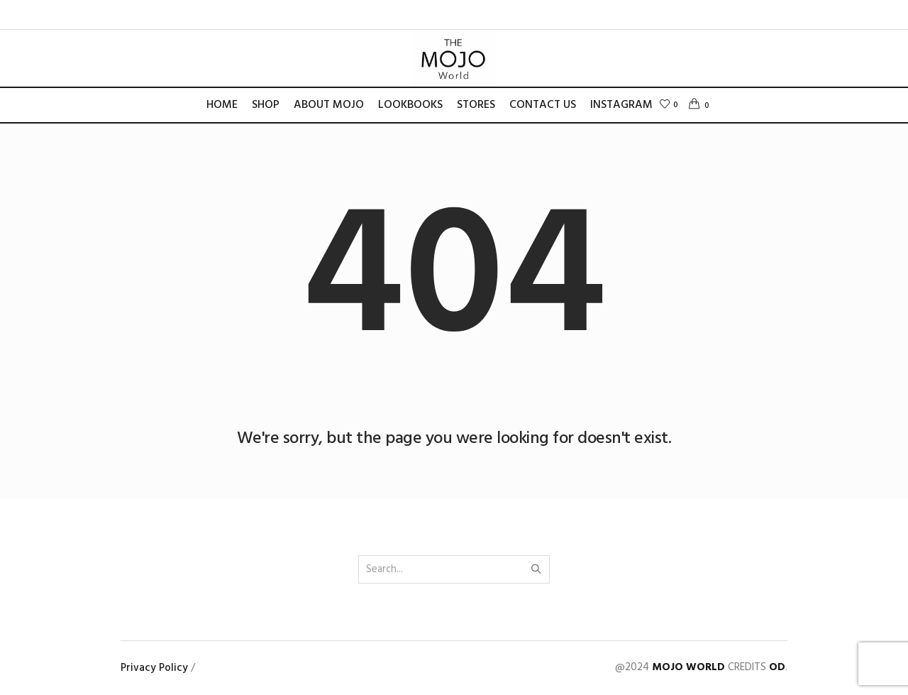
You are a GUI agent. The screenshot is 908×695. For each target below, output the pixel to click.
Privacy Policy (154, 668)
